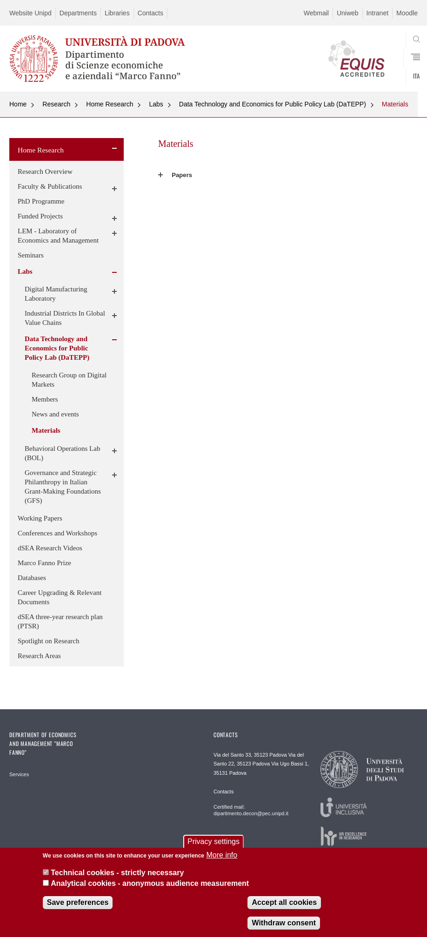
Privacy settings (213, 841)
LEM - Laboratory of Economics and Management (58, 235)
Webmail (316, 13)
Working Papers (40, 518)
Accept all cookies (284, 902)
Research (56, 104)
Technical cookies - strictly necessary (117, 873)
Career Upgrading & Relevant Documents (59, 597)
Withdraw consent (284, 923)
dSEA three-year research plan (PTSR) (60, 621)
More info (221, 855)
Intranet (377, 13)
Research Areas (39, 656)
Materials (395, 104)
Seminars (31, 255)
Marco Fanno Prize (44, 563)
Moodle (407, 13)
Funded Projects (40, 216)
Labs (156, 104)
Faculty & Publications (50, 186)
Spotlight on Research (48, 641)
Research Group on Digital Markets (69, 379)
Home (18, 104)
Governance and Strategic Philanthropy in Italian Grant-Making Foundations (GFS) (63, 486)
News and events (55, 414)
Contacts (150, 13)
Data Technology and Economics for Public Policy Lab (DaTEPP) (272, 104)
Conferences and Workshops (57, 533)
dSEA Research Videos (50, 548)
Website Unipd (30, 13)
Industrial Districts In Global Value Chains (65, 318)
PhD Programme (41, 201)
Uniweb (348, 13)
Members (45, 399)
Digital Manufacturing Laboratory (56, 293)
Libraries (117, 13)
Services (19, 774)
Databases (32, 577)
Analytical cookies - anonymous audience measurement (150, 883)
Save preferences (78, 902)
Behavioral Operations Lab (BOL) (62, 453)
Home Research (109, 104)
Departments (78, 13)
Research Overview (45, 171)
